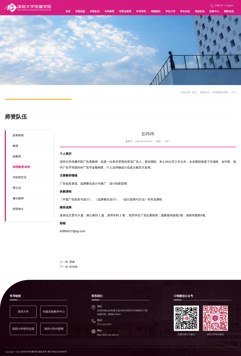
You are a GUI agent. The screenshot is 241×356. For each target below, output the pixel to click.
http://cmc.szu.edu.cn (108, 334)
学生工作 (170, 11)
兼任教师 (18, 198)
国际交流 (229, 11)
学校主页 (219, 5)
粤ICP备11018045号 (57, 351)
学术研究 (141, 11)
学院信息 (80, 11)
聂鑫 (67, 261)
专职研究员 (19, 177)
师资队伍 (95, 11)
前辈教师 (18, 135)
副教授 (17, 156)
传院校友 (156, 11)
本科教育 (109, 11)
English (229, 5)
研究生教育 (125, 11)
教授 (15, 145)
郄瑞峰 (69, 266)
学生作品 (185, 11)
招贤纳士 (18, 208)
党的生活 (199, 11)
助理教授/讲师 (220, 92)
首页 (68, 11)
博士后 (17, 187)
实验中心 (214, 11)
